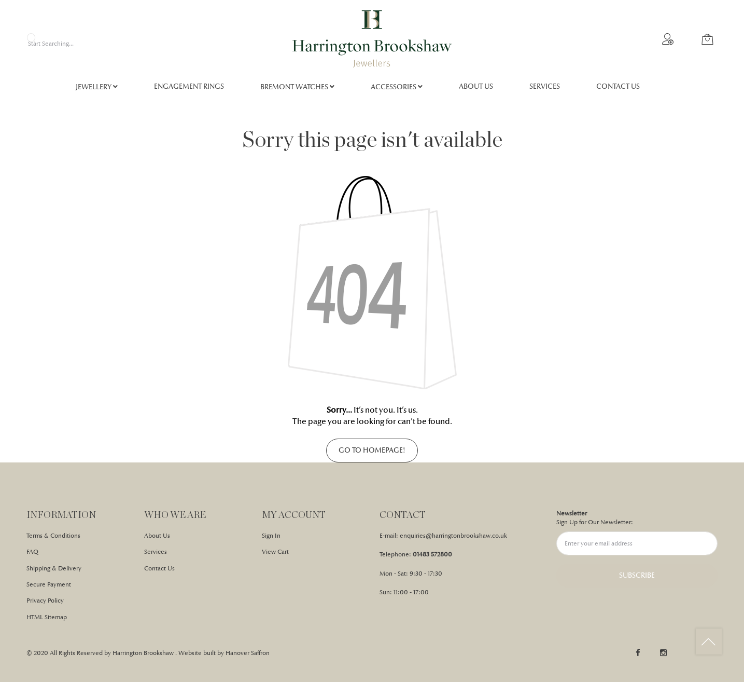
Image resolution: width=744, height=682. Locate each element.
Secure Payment (48, 584)
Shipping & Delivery (53, 568)
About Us (157, 535)
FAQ (32, 551)
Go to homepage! (372, 450)
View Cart (275, 551)
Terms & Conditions (53, 535)
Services (155, 551)
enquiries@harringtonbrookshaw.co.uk (453, 535)
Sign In (271, 535)
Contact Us (159, 568)
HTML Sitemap (46, 617)
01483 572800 (432, 554)
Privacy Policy (45, 600)
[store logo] (372, 39)
